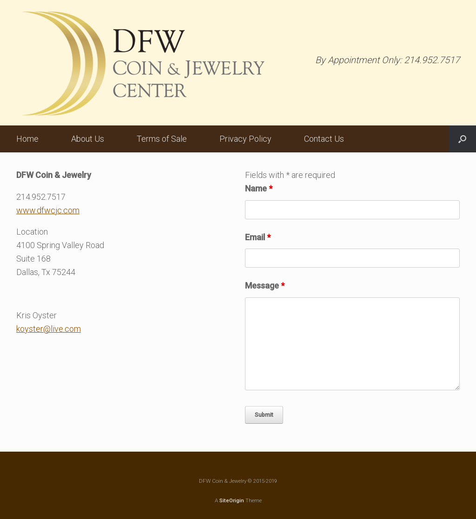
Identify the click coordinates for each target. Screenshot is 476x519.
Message (264, 285)
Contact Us (324, 139)
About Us (87, 139)
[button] (462, 138)
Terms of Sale (162, 139)
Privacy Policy (245, 139)
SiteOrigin (231, 500)
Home (27, 139)
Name (258, 188)
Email (258, 237)
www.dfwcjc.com (47, 210)
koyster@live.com (48, 329)
